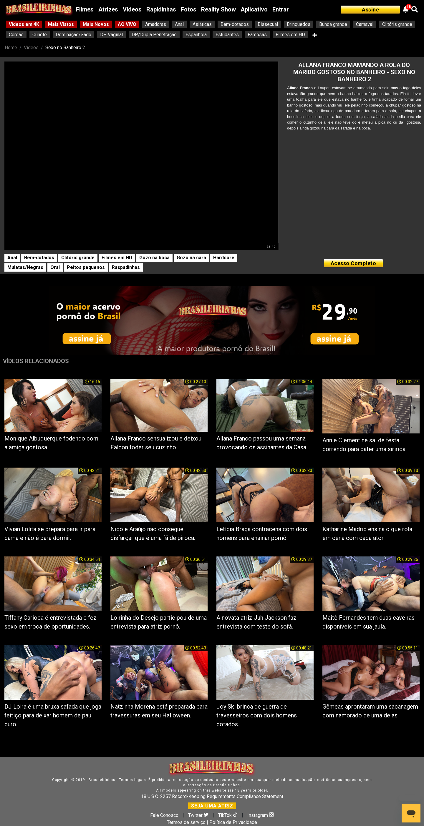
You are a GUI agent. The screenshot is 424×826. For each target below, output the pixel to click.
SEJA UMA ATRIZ (212, 806)
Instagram (260, 815)
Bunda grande (333, 24)
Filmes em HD (290, 34)
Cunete (39, 34)
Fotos (188, 9)
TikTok (228, 815)
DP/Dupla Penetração (154, 34)
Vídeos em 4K (24, 24)
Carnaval (364, 24)
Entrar (280, 9)
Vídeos (132, 9)
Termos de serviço (186, 822)
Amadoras (155, 24)
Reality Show (218, 9)
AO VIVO (127, 24)
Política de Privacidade (233, 822)
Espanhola (196, 34)
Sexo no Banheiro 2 (65, 47)
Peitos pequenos (86, 267)
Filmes (85, 9)
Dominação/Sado (73, 34)
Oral (55, 267)
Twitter (199, 815)
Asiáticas (202, 24)
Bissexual (268, 24)
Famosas (257, 34)
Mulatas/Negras (25, 267)
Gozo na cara (191, 257)
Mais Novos (96, 24)
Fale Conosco (164, 815)
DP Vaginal (111, 34)
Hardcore (223, 257)
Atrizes (108, 9)
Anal (179, 24)
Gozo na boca (154, 257)
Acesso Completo (353, 263)
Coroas (16, 34)
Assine (370, 9)
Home (11, 47)
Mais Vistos (61, 24)
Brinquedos (298, 24)
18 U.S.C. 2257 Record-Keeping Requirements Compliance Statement (212, 796)
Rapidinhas (161, 9)
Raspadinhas (126, 267)
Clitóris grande (397, 24)
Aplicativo (254, 9)
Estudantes (227, 34)
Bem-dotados (235, 24)
